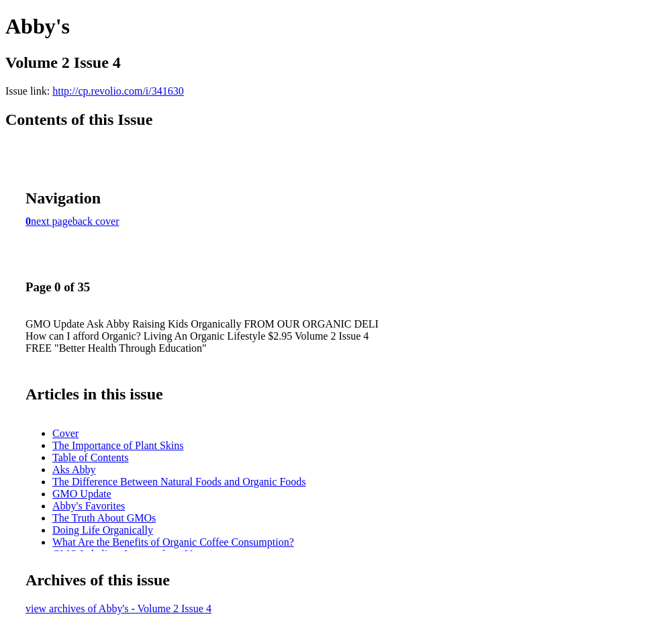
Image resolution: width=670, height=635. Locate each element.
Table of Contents (90, 457)
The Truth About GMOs (104, 518)
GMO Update (81, 493)
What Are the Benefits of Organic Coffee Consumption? (173, 542)
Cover (65, 433)
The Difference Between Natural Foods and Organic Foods (179, 481)
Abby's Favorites (88, 505)
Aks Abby (73, 469)
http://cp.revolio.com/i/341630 (118, 91)
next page (52, 221)
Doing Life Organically (102, 530)
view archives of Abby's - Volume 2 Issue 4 (118, 608)
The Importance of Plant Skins (118, 445)
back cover (96, 221)
